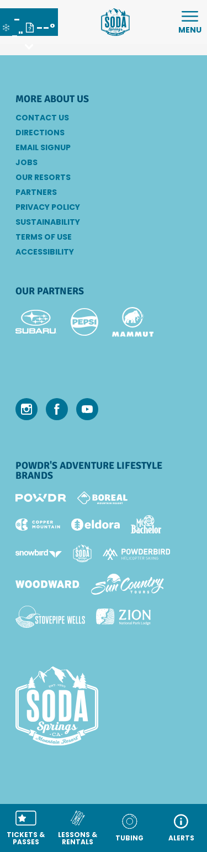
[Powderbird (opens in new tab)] (136, 554)
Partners (36, 192)
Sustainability (47, 221)
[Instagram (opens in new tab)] (26, 409)
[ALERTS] (181, 828)
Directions (40, 132)
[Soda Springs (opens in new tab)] (82, 553)
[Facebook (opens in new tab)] (57, 409)
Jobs (26, 162)
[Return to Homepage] (115, 22)
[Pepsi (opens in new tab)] (84, 322)
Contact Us (42, 117)
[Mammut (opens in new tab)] (132, 322)
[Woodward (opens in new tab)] (47, 584)
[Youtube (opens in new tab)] (87, 409)
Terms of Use (43, 236)
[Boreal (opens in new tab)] (102, 497)
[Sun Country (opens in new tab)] (127, 584)
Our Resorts (43, 177)
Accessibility (44, 251)
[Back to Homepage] (103, 706)
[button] (26, 828)
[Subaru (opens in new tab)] (36, 322)
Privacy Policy (47, 207)
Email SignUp (43, 147)
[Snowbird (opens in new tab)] (38, 553)
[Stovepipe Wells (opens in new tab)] (50, 617)
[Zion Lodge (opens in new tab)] (123, 616)
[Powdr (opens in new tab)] (40, 498)
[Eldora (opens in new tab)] (95, 524)
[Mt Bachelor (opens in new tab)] (146, 524)
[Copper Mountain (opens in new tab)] (37, 524)
